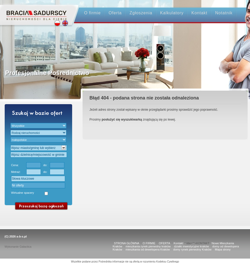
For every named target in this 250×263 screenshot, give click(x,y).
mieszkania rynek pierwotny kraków (148, 246)
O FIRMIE (149, 243)
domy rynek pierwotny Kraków (192, 249)
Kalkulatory (172, 13)
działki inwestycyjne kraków (191, 246)
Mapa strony (223, 249)
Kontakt (199, 13)
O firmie (92, 13)
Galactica (26, 246)
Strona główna (36, 10)
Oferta (115, 13)
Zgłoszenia (140, 13)
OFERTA (164, 243)
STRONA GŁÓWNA (126, 243)
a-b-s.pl (21, 236)
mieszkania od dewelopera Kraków (148, 249)
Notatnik (224, 13)
